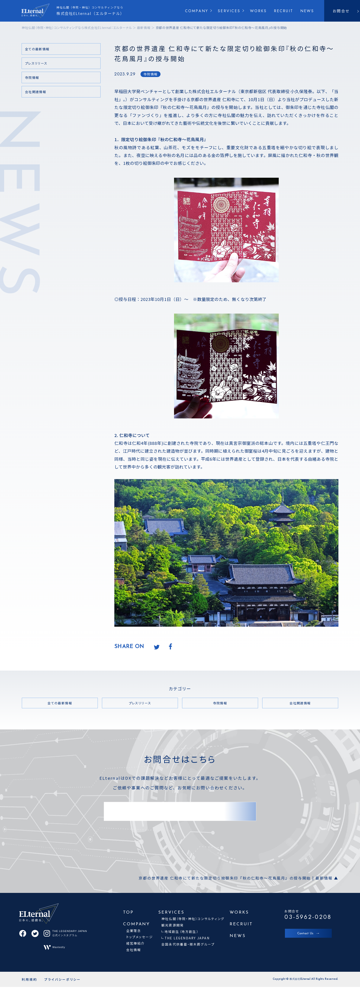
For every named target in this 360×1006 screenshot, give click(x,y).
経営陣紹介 (135, 943)
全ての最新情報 (37, 49)
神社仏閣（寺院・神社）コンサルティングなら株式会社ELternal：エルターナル (77, 27)
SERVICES (229, 11)
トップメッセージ (139, 937)
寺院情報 (150, 74)
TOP (128, 912)
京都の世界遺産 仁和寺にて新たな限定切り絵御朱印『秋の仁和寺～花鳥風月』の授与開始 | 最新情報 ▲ (238, 878)
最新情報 (144, 27)
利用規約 (29, 979)
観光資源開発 (172, 925)
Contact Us (305, 933)
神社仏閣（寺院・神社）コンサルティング (192, 918)
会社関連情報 (35, 91)
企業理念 (133, 930)
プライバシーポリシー (62, 979)
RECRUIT (283, 11)
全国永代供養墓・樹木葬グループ (188, 944)
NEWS (307, 11)
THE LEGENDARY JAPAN (187, 938)
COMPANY (196, 11)
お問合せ (341, 11)
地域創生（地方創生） (182, 931)
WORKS (258, 11)
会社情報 (133, 949)
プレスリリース (36, 63)
